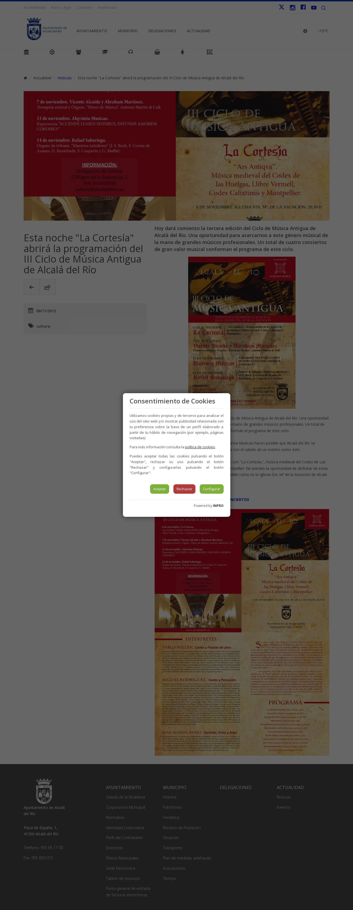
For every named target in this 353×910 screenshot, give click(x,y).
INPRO (218, 505)
